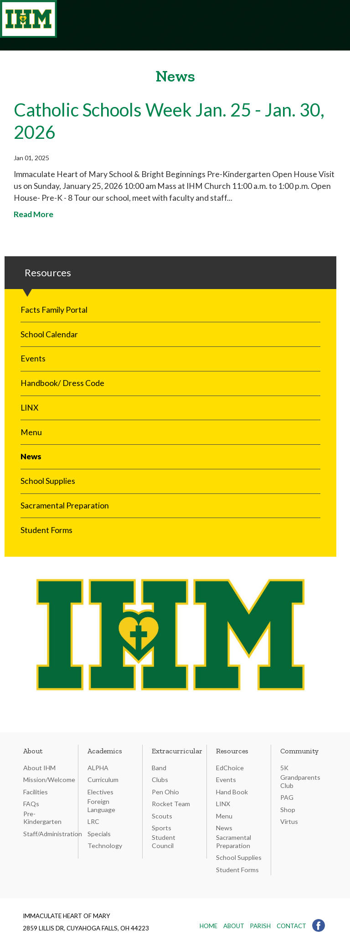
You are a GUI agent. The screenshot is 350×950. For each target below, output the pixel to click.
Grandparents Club (300, 781)
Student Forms (46, 530)
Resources (232, 751)
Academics (105, 751)
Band (159, 768)
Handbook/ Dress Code (62, 383)
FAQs (31, 804)
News (31, 456)
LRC (93, 821)
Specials (99, 834)
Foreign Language (101, 805)
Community (299, 751)
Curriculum (103, 779)
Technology (105, 845)
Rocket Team (171, 804)
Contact (291, 926)
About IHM (39, 768)
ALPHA (98, 768)
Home (208, 926)
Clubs (160, 779)
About (32, 751)
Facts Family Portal (54, 310)
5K (284, 768)
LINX (29, 407)
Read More (33, 214)
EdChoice (230, 768)
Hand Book (232, 792)
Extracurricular (177, 751)
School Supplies (48, 481)
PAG (286, 797)
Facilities (35, 792)
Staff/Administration (52, 834)
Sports (161, 828)
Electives (100, 792)
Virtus (289, 821)
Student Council (163, 841)
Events (33, 358)
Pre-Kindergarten (42, 818)
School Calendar (49, 334)
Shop (287, 809)
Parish (260, 926)
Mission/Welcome (49, 779)
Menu (31, 432)
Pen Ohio (165, 792)
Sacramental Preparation (65, 505)
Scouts (162, 816)
